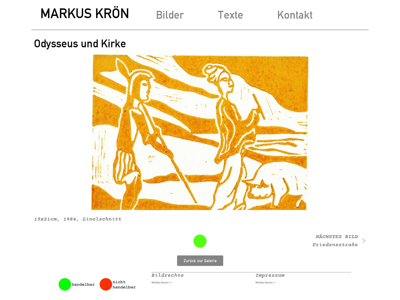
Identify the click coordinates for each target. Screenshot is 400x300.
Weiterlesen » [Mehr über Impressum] (265, 282)
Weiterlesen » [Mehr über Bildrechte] (161, 282)
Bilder (170, 15)
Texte (230, 15)
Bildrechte (167, 275)
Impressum (269, 275)
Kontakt (295, 15)
